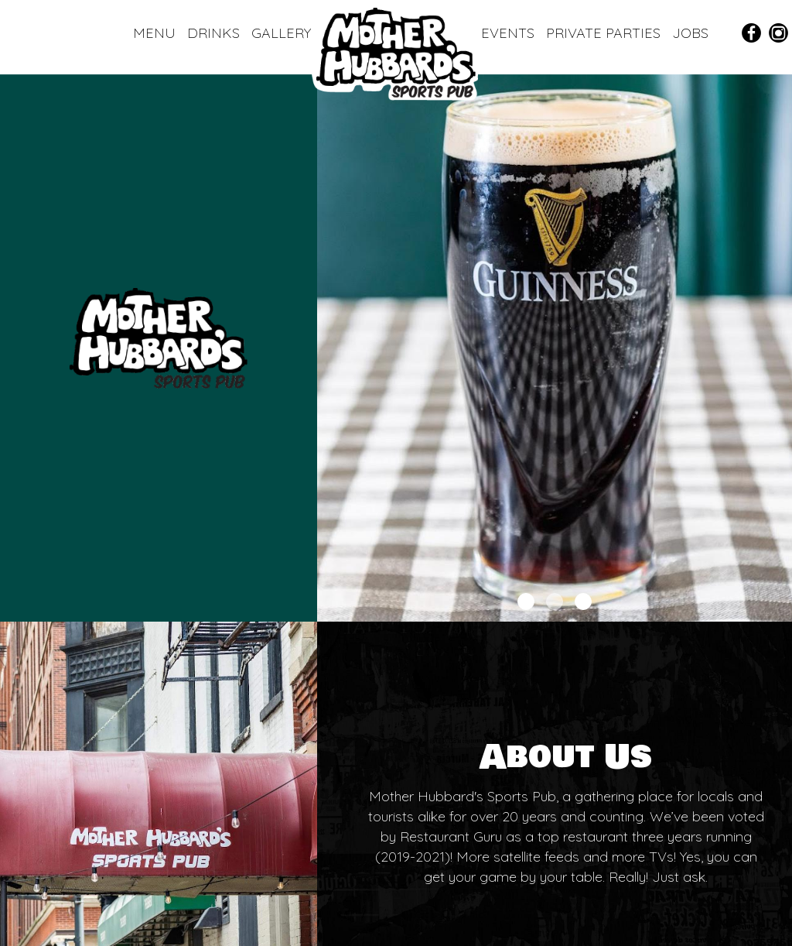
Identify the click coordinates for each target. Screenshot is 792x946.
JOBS (690, 33)
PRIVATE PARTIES (605, 33)
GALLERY (281, 33)
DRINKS (215, 33)
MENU (156, 33)
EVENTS (509, 33)
